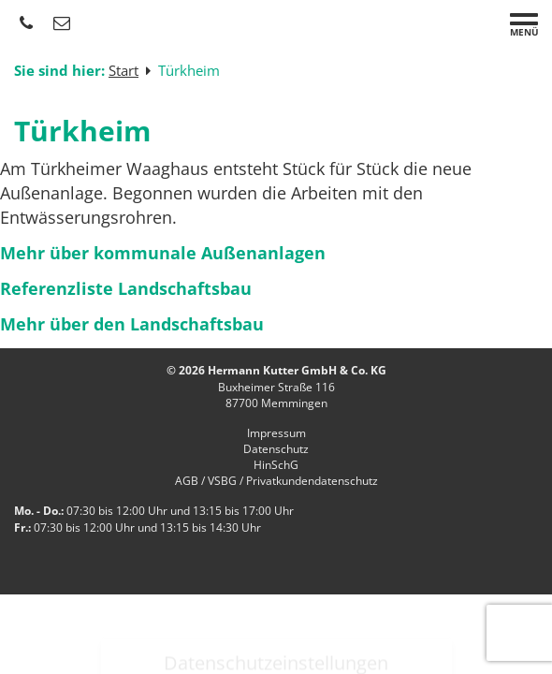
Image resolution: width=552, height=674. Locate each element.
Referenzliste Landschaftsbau (126, 288)
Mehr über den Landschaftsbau (132, 324)
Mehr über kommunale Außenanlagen (163, 253)
